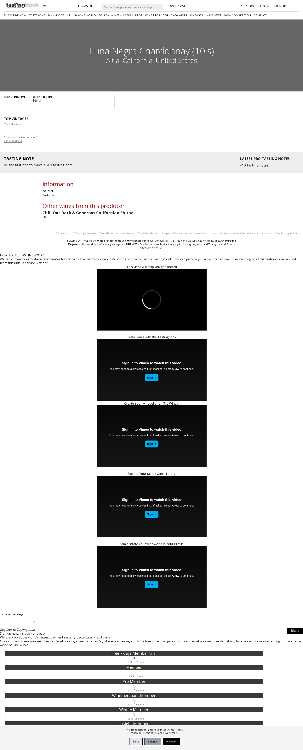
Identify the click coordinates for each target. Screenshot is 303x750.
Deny (136, 741)
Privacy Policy (170, 733)
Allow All (171, 741)
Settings (153, 741)
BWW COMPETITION (237, 15)
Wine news (213, 15)
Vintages (196, 15)
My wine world (84, 15)
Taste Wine (37, 15)
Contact (260, 15)
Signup (280, 6)
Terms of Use (150, 733)
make (38, 165)
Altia (112, 60)
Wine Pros (152, 15)
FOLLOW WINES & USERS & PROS (120, 15)
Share (295, 631)
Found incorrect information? (21, 139)
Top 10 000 (247, 6)
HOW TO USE (176, 6)
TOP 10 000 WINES (175, 15)
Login (265, 6)
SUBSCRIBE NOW (15, 15)
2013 (46, 217)
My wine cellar (59, 15)
